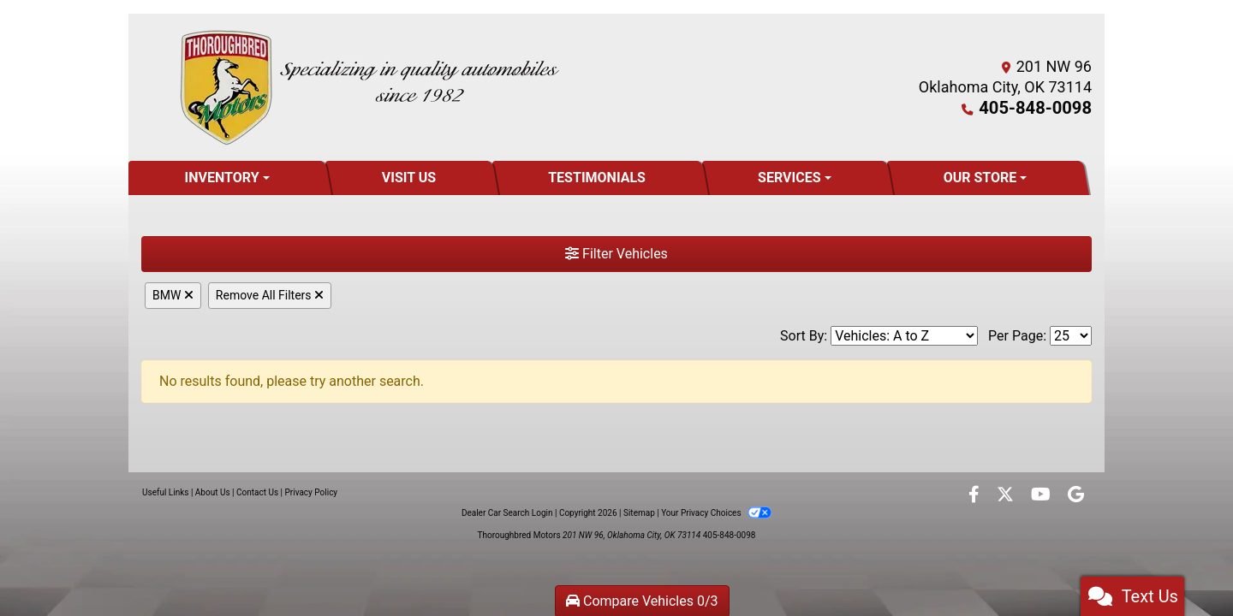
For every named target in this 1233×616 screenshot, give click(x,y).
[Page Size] (1071, 336)
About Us (212, 492)
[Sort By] (904, 336)
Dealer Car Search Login (507, 513)
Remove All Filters (270, 295)
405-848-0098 (1042, 107)
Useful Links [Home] (165, 492)
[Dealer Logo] (369, 87)
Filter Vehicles (616, 254)
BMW (173, 295)
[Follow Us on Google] (1076, 496)
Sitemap (639, 513)
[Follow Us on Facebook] (976, 496)
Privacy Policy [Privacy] (311, 492)
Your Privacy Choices (716, 513)
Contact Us (257, 492)
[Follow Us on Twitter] (1007, 496)
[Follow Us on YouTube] (1042, 496)
